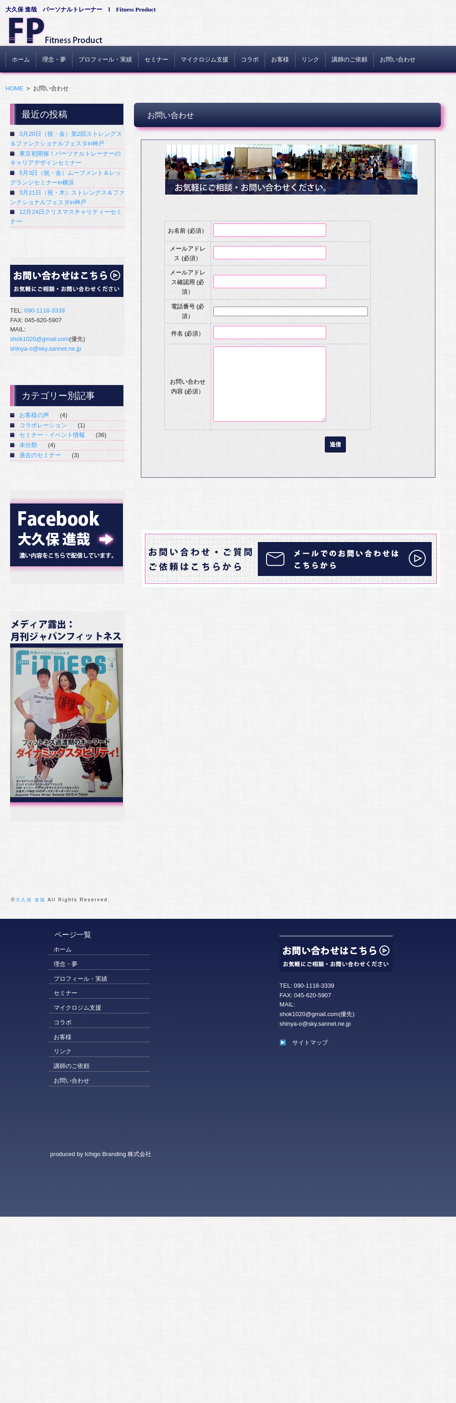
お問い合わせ (398, 59)
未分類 (28, 445)
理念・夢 (54, 59)
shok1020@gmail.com (39, 338)
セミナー (156, 59)
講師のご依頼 (349, 59)
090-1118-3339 (44, 310)
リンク (310, 59)
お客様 (280, 59)
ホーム (21, 59)
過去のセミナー (40, 455)
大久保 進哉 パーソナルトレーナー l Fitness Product (81, 9)
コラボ (250, 59)
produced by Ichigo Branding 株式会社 (100, 1154)
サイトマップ (304, 1042)
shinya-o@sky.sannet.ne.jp (45, 348)
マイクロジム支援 (204, 59)
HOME (14, 88)
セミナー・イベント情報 (52, 434)
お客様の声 (34, 415)
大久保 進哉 (30, 899)
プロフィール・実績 (105, 59)
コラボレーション (43, 425)
